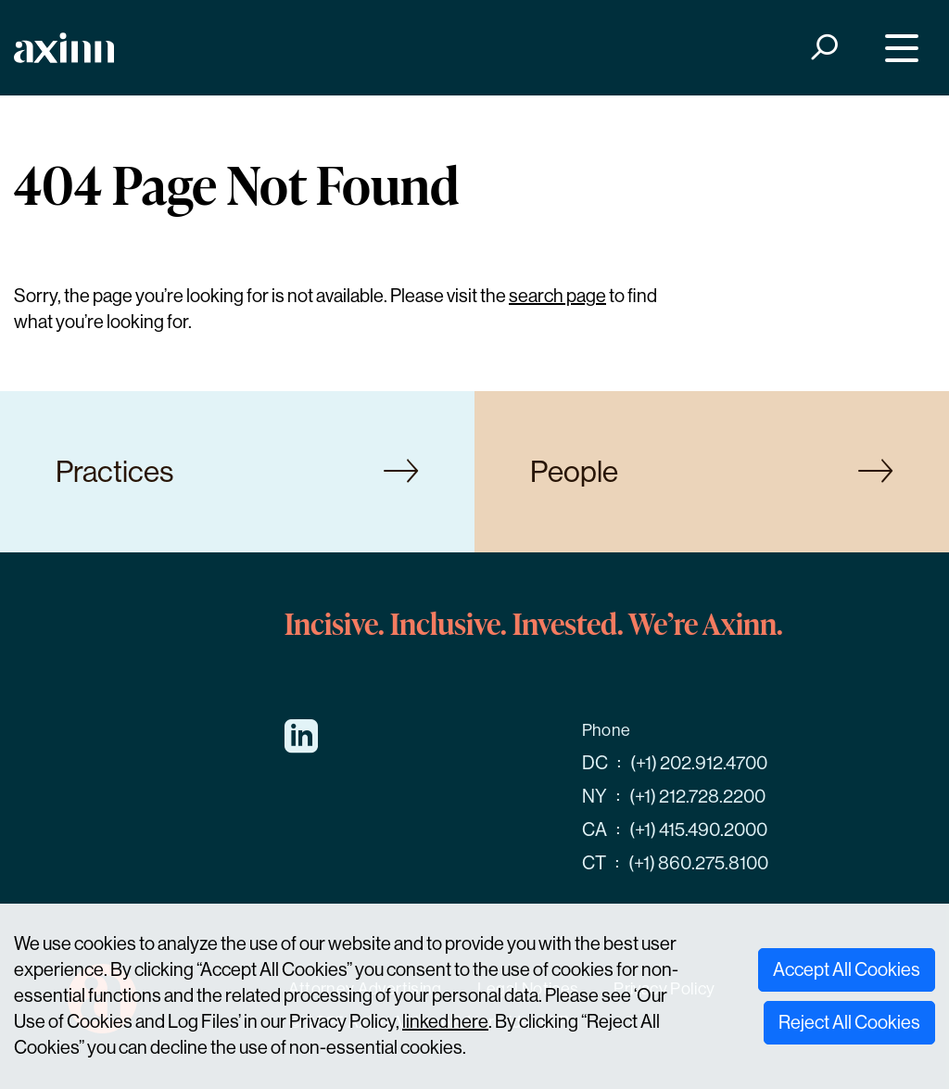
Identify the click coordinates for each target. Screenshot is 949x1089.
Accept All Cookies (846, 970)
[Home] (64, 48)
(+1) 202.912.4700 (698, 763)
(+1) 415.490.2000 (698, 830)
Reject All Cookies (849, 1022)
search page (557, 296)
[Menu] (898, 48)
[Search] (823, 48)
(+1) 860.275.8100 (698, 863)
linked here (445, 1021)
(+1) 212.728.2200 (697, 796)
